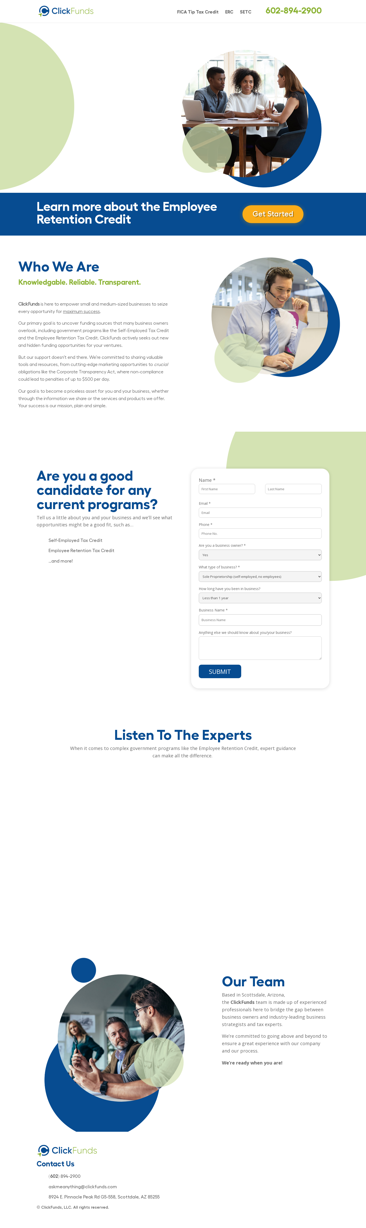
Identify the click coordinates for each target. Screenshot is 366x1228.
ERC (229, 12)
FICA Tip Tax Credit (198, 12)
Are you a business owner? (222, 545)
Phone (205, 524)
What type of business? (219, 567)
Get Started (273, 214)
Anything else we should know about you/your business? (245, 632)
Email (205, 503)
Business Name (213, 610)
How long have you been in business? (229, 588)
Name (207, 480)
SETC (245, 12)
